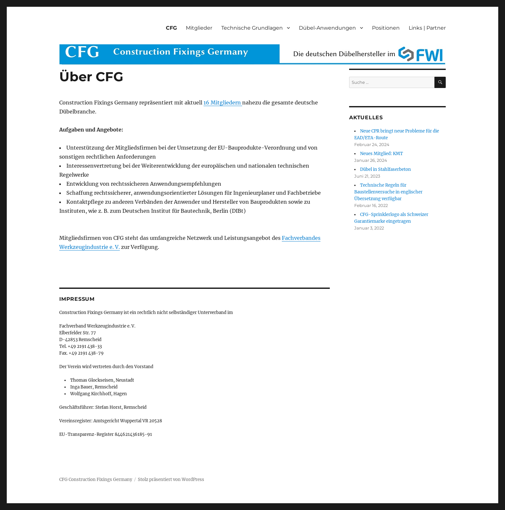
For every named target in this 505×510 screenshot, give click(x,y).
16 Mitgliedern (223, 102)
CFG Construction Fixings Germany (95, 479)
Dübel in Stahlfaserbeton (385, 169)
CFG (171, 28)
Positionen (386, 28)
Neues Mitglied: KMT (381, 153)
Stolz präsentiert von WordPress (171, 479)
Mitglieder (199, 28)
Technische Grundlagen (252, 28)
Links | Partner (427, 28)
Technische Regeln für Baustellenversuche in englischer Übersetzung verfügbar (388, 191)
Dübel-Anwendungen (327, 28)
